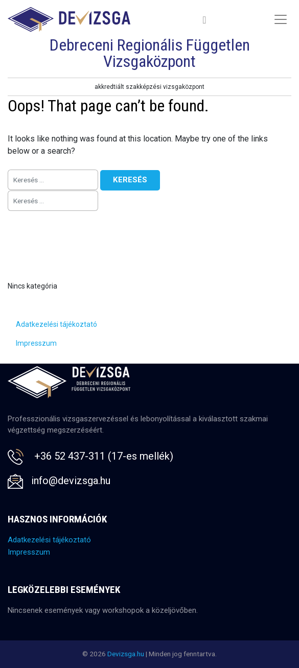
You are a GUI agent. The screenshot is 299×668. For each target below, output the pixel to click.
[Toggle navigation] (205, 20)
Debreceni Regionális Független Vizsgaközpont (150, 53)
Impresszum (36, 343)
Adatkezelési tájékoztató (56, 324)
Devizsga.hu (125, 654)
